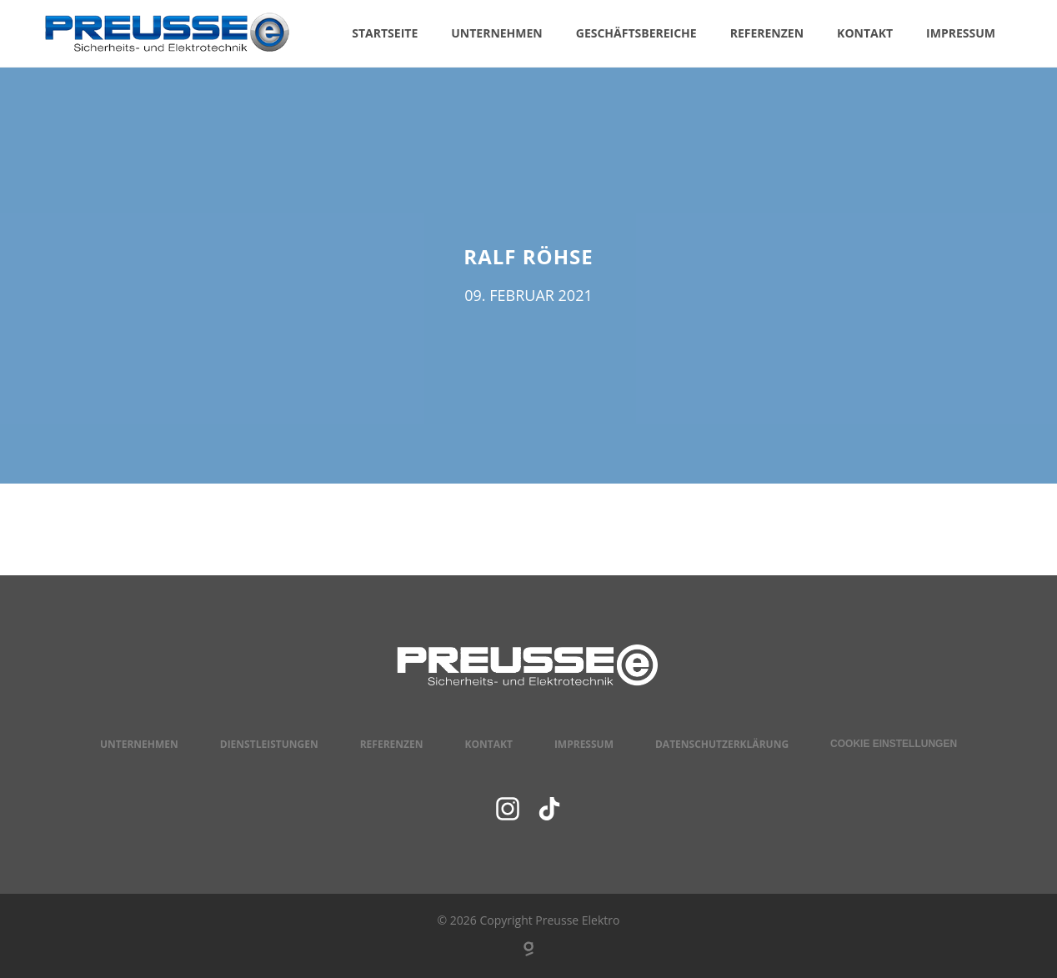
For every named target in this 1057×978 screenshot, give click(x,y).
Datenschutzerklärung (722, 744)
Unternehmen (497, 33)
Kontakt (865, 33)
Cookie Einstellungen (893, 744)
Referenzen (767, 33)
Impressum (960, 33)
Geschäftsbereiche (636, 33)
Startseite (385, 33)
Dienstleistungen (269, 744)
